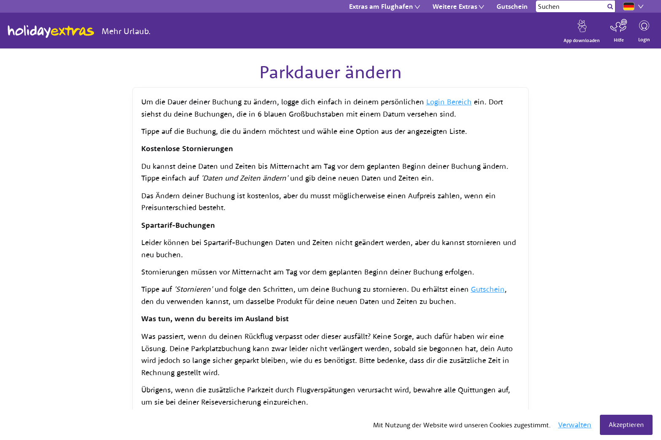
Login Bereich (449, 102)
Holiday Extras (51, 31)
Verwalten (574, 424)
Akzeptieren (626, 424)
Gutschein (488, 289)
